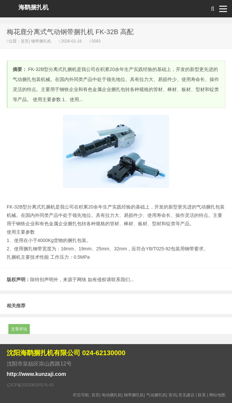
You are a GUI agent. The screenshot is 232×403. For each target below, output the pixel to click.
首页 (25, 41)
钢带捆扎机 (41, 41)
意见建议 (186, 395)
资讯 (172, 395)
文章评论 (19, 329)
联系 (202, 395)
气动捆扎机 (156, 395)
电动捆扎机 (112, 395)
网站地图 (217, 395)
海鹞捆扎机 (33, 7)
